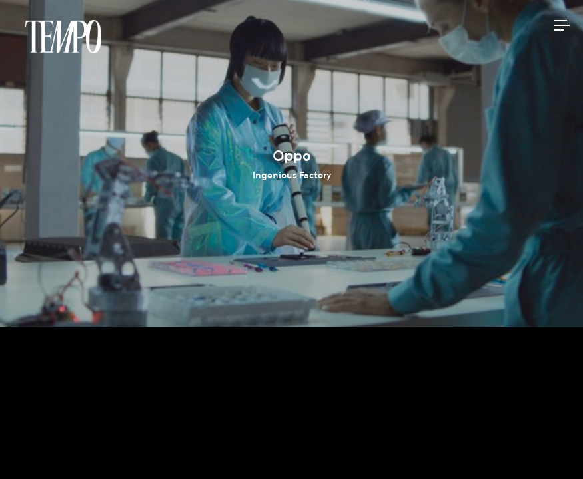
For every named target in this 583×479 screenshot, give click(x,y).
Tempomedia (63, 36)
